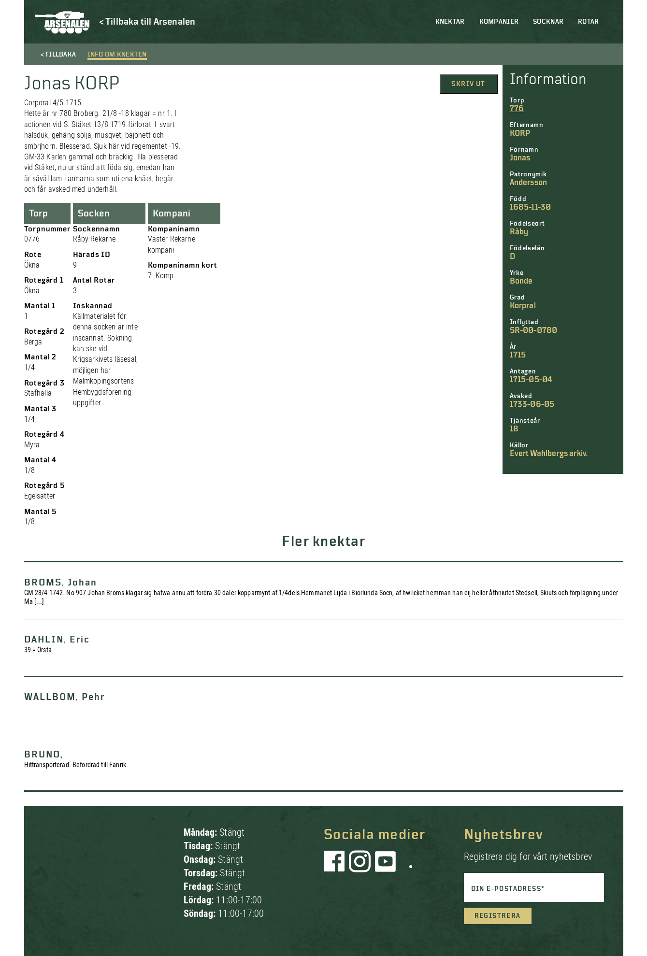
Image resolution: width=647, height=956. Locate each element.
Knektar (450, 21)
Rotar (588, 21)
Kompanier (499, 21)
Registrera (497, 916)
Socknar (548, 21)
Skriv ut (468, 84)
